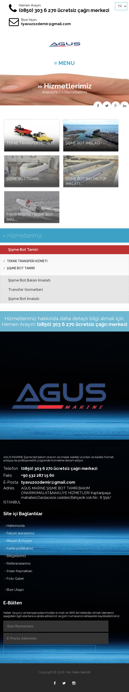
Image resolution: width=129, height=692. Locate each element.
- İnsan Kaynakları (18, 571)
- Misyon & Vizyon (18, 541)
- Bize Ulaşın (14, 590)
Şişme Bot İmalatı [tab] (20, 298)
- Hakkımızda (14, 526)
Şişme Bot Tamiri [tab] (20, 249)
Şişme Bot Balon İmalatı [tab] (26, 280)
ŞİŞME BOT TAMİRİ (19, 268)
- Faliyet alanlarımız (19, 533)
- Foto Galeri (14, 579)
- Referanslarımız (17, 563)
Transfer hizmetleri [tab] (22, 289)
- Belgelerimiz (15, 556)
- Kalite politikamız (18, 548)
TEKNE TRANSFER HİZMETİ (26, 261)
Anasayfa (50, 92)
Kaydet (49, 650)
